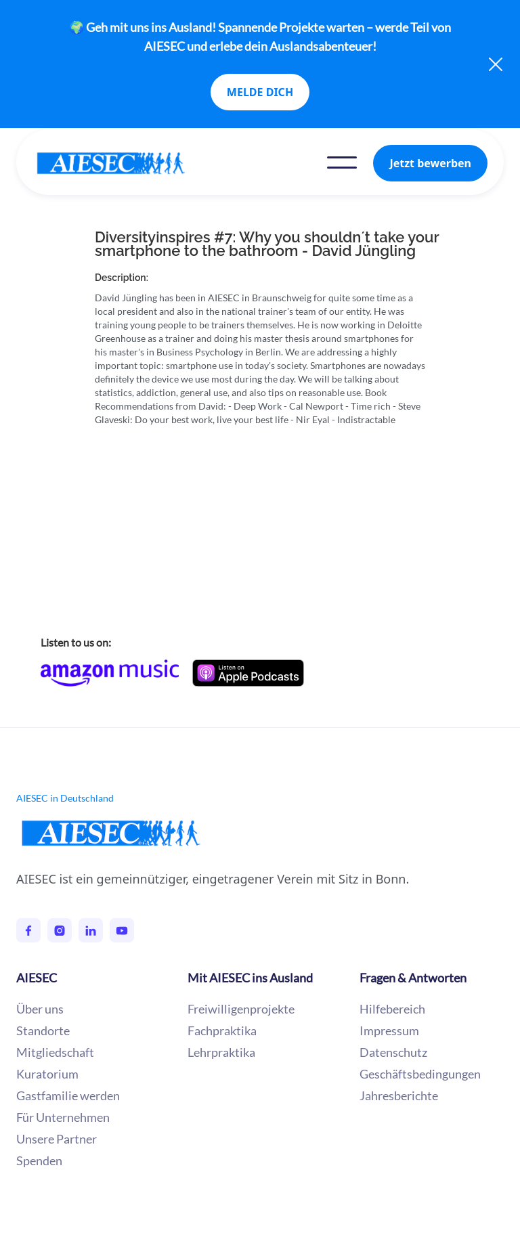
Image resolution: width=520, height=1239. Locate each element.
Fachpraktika (222, 1030)
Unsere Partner (56, 1138)
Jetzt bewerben (430, 163)
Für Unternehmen (63, 1117)
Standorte (43, 1030)
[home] (124, 163)
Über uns (40, 1008)
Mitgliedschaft (55, 1052)
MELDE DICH (260, 92)
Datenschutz (393, 1052)
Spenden (39, 1160)
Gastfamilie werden (68, 1095)
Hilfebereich (392, 1008)
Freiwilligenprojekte (241, 1008)
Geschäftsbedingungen (420, 1073)
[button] (342, 162)
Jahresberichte (399, 1095)
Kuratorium (47, 1073)
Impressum (389, 1030)
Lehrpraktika (221, 1052)
